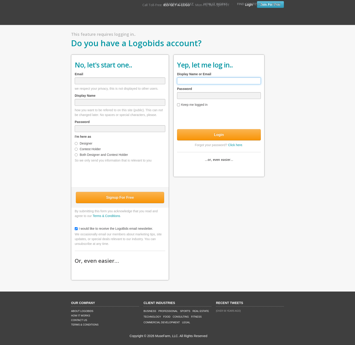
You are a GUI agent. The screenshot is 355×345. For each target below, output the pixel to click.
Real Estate (200, 311)
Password (82, 122)
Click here (235, 145)
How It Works (216, 4)
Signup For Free (120, 197)
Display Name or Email (194, 74)
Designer (83, 143)
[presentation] (120, 174)
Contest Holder (88, 149)
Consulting (181, 316)
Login (219, 135)
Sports (185, 311)
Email (79, 74)
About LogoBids (82, 311)
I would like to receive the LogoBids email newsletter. (114, 228)
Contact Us (79, 320)
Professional (168, 311)
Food (166, 316)
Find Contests (249, 4)
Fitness (196, 316)
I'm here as (83, 136)
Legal (186, 322)
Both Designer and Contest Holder (101, 155)
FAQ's (276, 4)
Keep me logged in (192, 104)
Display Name (85, 95)
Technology (152, 316)
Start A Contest (179, 4)
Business (150, 311)
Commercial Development (162, 322)
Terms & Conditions (106, 216)
